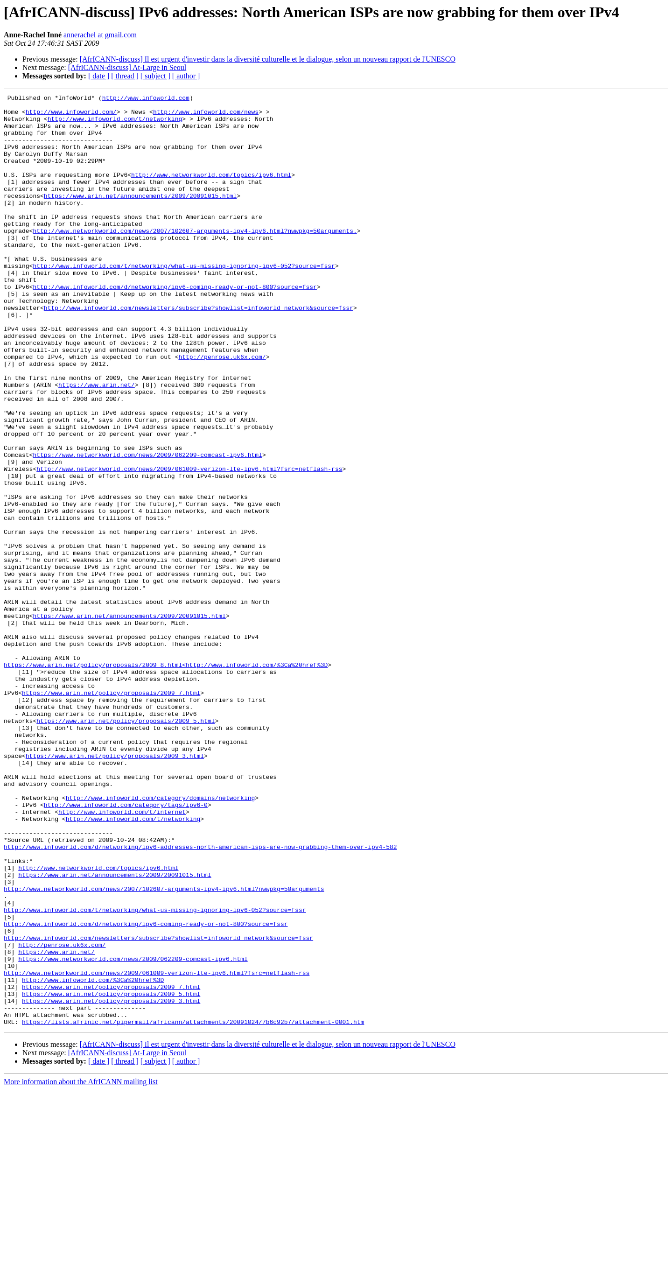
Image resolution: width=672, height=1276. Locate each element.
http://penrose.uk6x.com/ (222, 410)
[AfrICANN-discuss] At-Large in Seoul (127, 67)
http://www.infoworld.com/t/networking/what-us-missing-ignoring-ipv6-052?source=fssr (184, 300)
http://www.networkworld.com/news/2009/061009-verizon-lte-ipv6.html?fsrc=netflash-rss (189, 544)
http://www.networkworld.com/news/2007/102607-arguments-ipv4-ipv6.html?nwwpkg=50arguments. (195, 258)
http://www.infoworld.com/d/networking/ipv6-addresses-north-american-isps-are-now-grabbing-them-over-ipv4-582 (200, 998)
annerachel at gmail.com (100, 35)
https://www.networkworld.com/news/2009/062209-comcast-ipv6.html (147, 527)
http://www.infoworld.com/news (206, 116)
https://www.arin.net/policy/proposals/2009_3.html (115, 888)
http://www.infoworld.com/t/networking (115, 124)
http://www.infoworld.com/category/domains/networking (160, 939)
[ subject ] (155, 76)
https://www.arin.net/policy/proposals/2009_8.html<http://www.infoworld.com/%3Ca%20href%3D (166, 779)
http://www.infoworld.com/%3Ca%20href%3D (93, 1157)
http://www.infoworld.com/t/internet (122, 956)
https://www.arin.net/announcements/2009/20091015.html (140, 216)
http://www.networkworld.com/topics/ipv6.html (211, 191)
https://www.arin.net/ (96, 443)
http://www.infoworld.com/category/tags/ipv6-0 (126, 947)
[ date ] (98, 76)
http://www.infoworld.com (145, 99)
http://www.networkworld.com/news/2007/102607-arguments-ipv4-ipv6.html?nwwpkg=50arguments (164, 1048)
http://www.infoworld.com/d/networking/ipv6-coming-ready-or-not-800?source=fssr (174, 326)
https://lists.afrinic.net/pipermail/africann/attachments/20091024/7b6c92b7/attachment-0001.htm (193, 1208)
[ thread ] (125, 76)
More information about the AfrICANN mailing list (81, 1268)
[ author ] (186, 76)
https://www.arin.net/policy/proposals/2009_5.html (125, 846)
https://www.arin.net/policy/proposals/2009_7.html (111, 813)
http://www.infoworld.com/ (71, 116)
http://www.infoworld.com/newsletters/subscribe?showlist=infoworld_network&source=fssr (198, 351)
